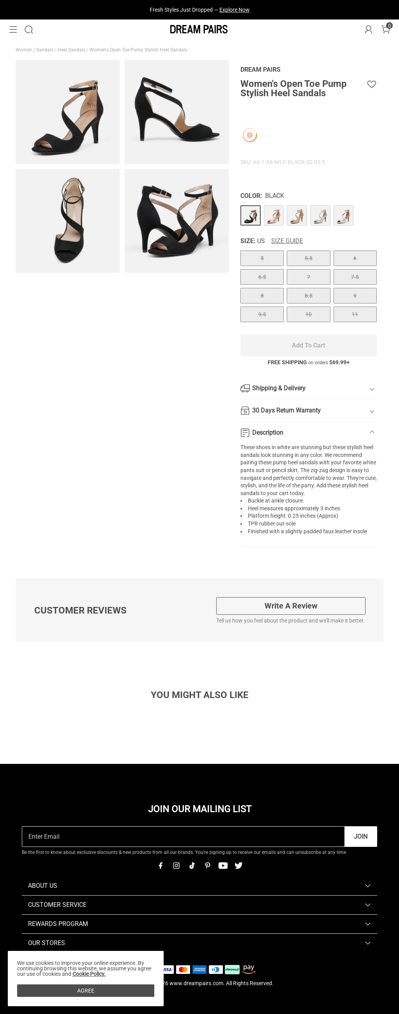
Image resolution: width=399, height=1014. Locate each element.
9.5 (262, 314)
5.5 (308, 258)
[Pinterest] (207, 865)
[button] (13, 30)
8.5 (308, 296)
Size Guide (287, 241)
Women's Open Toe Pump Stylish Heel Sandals (139, 50)
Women (24, 50)
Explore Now (234, 10)
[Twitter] (238, 865)
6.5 (262, 277)
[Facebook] (160, 865)
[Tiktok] (191, 865)
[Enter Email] (183, 836)
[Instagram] (176, 865)
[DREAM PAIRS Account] (368, 30)
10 (308, 314)
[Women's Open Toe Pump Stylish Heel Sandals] (250, 215)
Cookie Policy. (89, 974)
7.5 (355, 277)
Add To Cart (308, 345)
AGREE (85, 991)
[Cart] (385, 30)
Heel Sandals (72, 50)
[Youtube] (223, 865)
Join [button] (360, 836)
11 (355, 314)
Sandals (45, 50)
